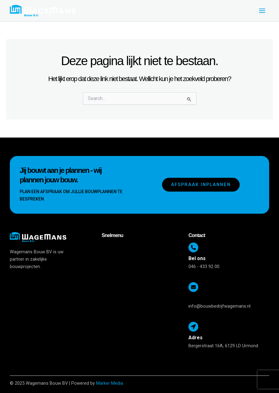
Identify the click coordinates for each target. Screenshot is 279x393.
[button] (142, 248)
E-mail (195, 298)
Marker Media (109, 383)
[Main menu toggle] (262, 11)
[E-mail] (193, 287)
